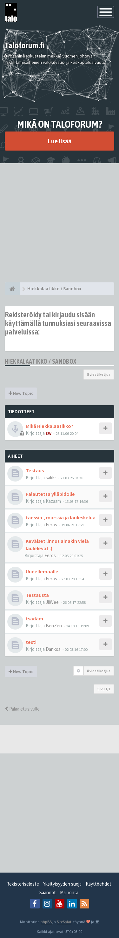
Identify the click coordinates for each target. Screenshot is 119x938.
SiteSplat (64, 921)
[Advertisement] (59, 222)
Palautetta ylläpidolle (50, 494)
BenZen (54, 626)
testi (31, 642)
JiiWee (52, 602)
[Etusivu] (12, 288)
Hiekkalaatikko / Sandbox (40, 361)
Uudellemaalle (42, 571)
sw (48, 433)
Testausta (37, 595)
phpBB (46, 921)
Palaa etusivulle (22, 709)
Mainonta (69, 892)
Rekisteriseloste (22, 884)
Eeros (51, 525)
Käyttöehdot (98, 884)
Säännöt (47, 892)
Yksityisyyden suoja (62, 884)
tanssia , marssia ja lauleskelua (61, 517)
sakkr (51, 478)
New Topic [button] (21, 393)
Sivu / (103, 688)
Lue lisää (59, 141)
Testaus (35, 470)
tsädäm (34, 618)
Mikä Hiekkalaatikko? (49, 426)
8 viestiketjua (98, 374)
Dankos (53, 649)
